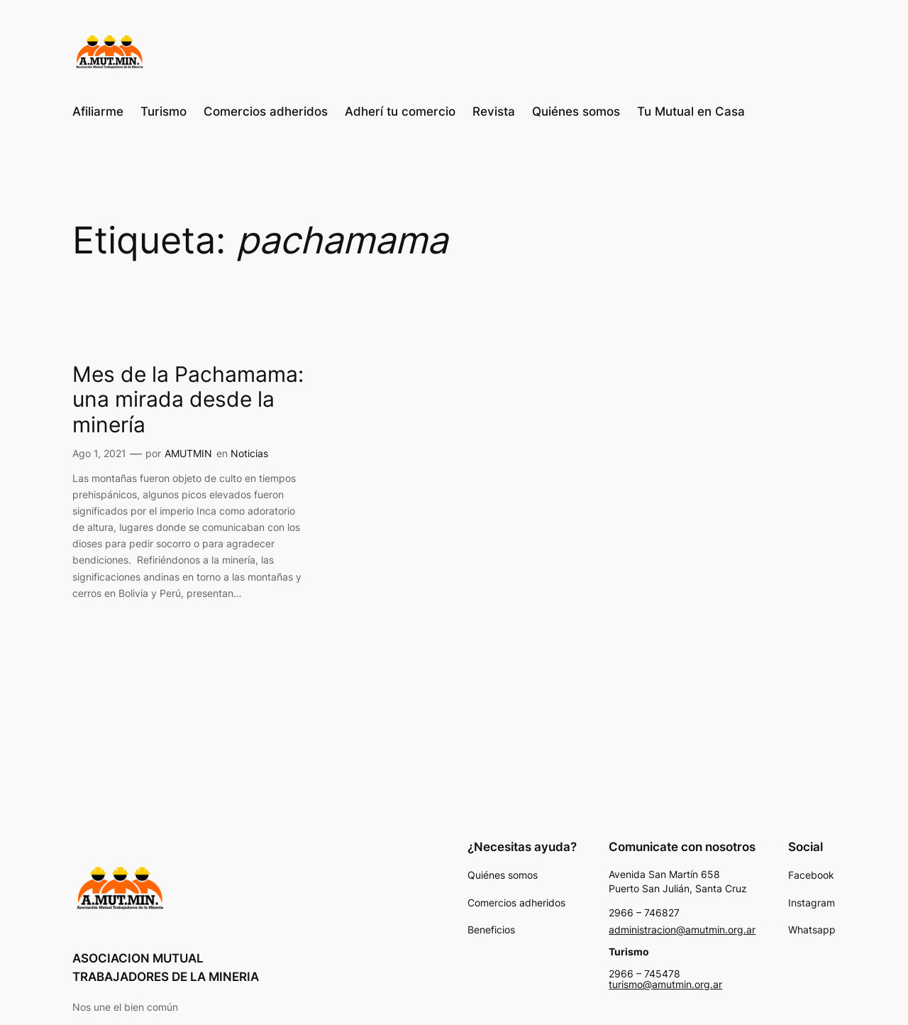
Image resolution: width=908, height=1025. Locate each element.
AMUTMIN (188, 453)
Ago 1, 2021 (99, 453)
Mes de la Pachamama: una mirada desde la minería (188, 399)
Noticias (249, 453)
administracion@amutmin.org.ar (682, 929)
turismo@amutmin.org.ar (665, 984)
